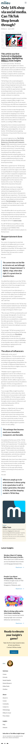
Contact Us (6, 707)
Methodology (6, 710)
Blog (4, 724)
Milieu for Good (7, 712)
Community (6, 704)
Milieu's (5, 61)
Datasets (5, 727)
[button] (25, 2)
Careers (5, 701)
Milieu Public (6, 686)
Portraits (5, 677)
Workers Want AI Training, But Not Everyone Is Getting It (13, 556)
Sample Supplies (7, 680)
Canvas (4, 674)
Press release (6, 715)
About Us (5, 698)
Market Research (7, 683)
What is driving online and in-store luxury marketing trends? (14, 612)
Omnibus (5, 689)
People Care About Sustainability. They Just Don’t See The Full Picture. (13, 577)
